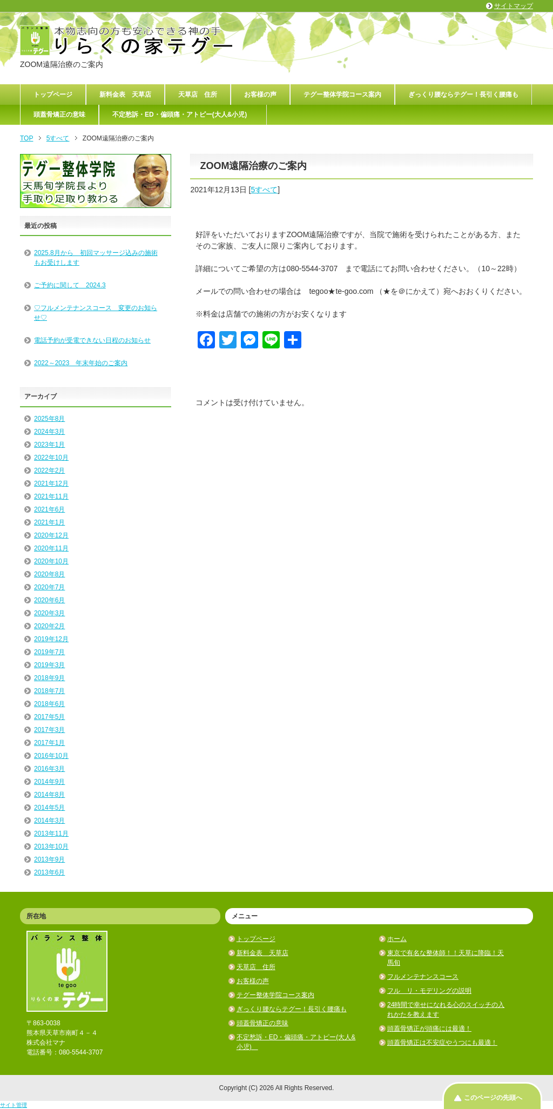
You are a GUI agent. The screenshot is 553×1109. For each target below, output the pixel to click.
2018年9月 (49, 678)
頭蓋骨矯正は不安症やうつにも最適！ (442, 1042)
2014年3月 (49, 820)
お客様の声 (260, 94)
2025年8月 (49, 418)
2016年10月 (51, 756)
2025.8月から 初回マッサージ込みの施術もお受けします (96, 257)
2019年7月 (49, 652)
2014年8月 (49, 794)
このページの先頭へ (493, 1097)
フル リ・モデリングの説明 (429, 990)
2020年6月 (49, 600)
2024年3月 (49, 431)
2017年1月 (49, 743)
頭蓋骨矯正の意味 (59, 114)
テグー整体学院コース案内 (342, 94)
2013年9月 (49, 859)
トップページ (52, 94)
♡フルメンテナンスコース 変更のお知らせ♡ (95, 312)
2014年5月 (49, 807)
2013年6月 (49, 872)
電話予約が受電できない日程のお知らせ (92, 340)
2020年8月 (49, 574)
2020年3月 (49, 613)
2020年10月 (51, 561)
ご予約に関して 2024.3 (70, 285)
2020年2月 (49, 626)
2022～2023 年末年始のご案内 (80, 363)
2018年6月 (49, 704)
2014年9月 (49, 781)
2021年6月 (49, 509)
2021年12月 (51, 483)
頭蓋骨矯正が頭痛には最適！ (429, 1028)
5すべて (264, 189)
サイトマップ (513, 6)
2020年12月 (51, 535)
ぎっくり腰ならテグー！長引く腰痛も (463, 94)
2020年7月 (49, 587)
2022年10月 (51, 457)
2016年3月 (49, 768)
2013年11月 (51, 833)
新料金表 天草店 (125, 94)
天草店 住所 (197, 94)
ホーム (397, 939)
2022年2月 (49, 470)
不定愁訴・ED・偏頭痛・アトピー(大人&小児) (182, 114)
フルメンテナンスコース (422, 976)
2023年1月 (49, 444)
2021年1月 (49, 522)
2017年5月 (49, 717)
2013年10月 (51, 846)
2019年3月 (49, 665)
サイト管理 (13, 1105)
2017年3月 (49, 730)
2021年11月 (51, 496)
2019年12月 (51, 639)
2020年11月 (51, 548)
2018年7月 (49, 691)
